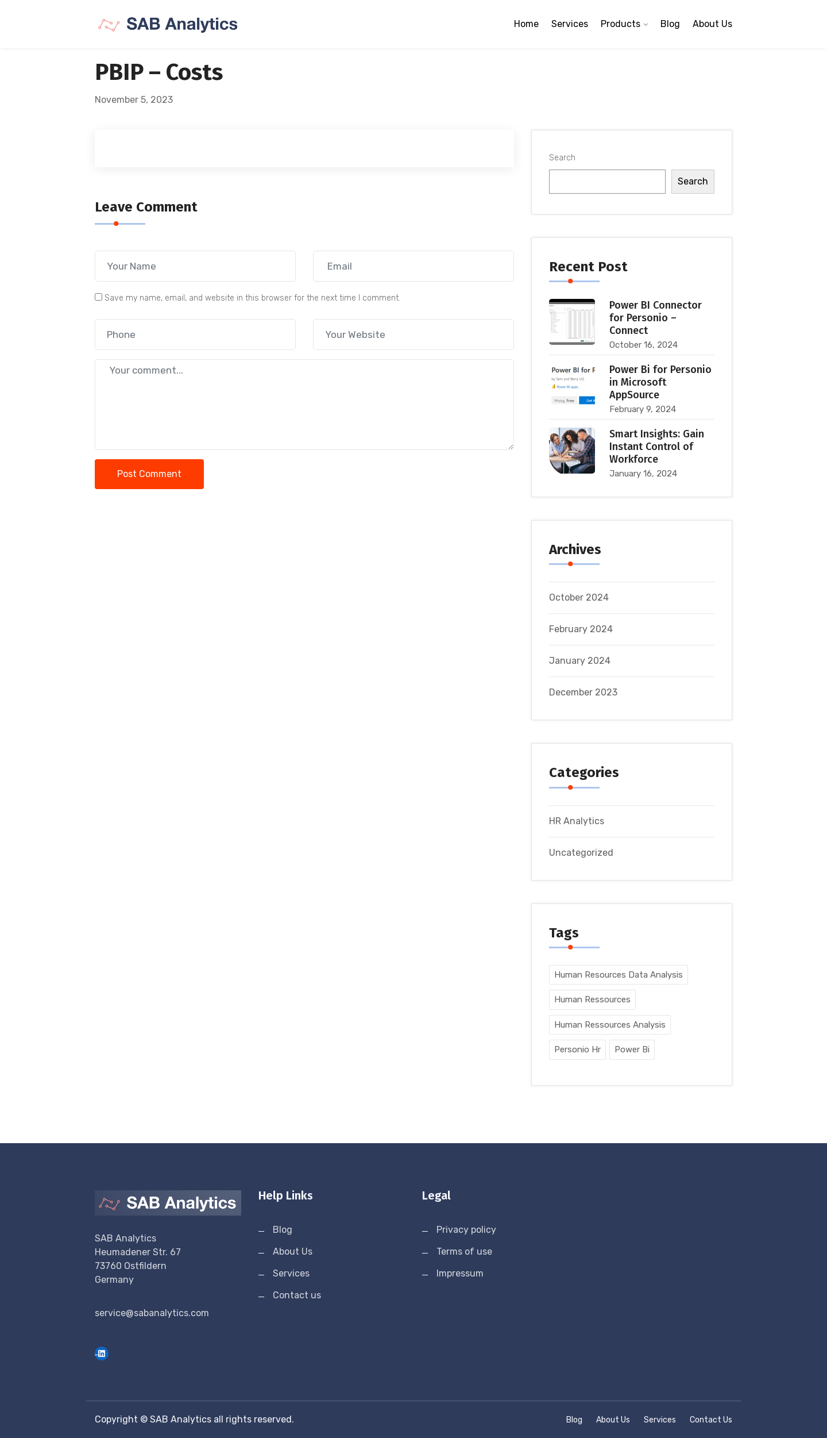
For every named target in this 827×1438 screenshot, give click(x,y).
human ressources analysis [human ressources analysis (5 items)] (610, 1025)
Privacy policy (466, 1229)
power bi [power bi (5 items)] (632, 1049)
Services (569, 23)
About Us (712, 23)
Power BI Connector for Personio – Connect (655, 318)
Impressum (460, 1273)
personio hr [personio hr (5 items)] (577, 1049)
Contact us (297, 1295)
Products (620, 23)
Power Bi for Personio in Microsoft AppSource (660, 382)
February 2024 (581, 629)
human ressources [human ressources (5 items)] (592, 999)
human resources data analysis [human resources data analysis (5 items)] (618, 975)
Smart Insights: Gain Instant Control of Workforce (656, 447)
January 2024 (579, 660)
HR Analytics (576, 821)
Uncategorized (581, 852)
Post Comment (149, 473)
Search (562, 158)
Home (526, 23)
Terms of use (464, 1251)
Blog (670, 23)
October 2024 (579, 597)
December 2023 (583, 692)
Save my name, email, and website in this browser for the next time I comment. (252, 298)
